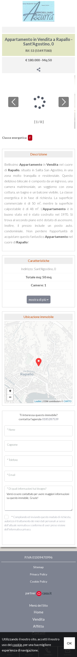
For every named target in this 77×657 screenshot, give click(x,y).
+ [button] (10, 391)
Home (38, 612)
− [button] (10, 397)
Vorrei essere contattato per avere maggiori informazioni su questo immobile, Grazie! (38, 500)
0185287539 (50, 419)
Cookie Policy (38, 581)
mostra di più (38, 299)
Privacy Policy (38, 574)
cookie (17, 645)
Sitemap (38, 567)
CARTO (67, 401)
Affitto (38, 626)
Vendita (38, 619)
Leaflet (37, 401)
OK (69, 643)
